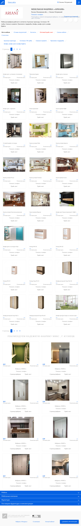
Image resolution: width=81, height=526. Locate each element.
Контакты (33, 32)
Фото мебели (6, 32)
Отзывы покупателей (20, 32)
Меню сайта (12, 2)
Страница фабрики (15, 374)
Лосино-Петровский (65, 2)
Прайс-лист (14, 83)
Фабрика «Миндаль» (21, 521)
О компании (36, 521)
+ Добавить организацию (69, 521)
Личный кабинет (49, 521)
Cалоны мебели (61, 32)
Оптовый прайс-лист (46, 32)
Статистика (5, 35)
